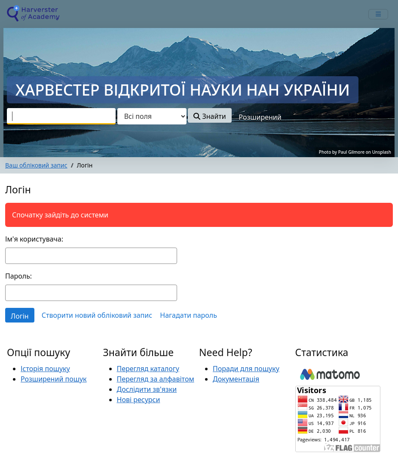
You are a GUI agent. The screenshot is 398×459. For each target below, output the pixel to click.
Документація (236, 379)
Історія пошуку (45, 368)
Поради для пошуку (246, 368)
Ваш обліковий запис (36, 165)
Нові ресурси (138, 399)
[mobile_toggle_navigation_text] (378, 14)
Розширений (260, 117)
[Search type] (152, 116)
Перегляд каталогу (148, 368)
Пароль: (18, 276)
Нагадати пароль (188, 315)
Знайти (209, 116)
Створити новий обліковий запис (97, 315)
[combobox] (61, 116)
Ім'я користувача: (34, 239)
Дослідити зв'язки (147, 389)
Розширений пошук (54, 379)
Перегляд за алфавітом (155, 379)
